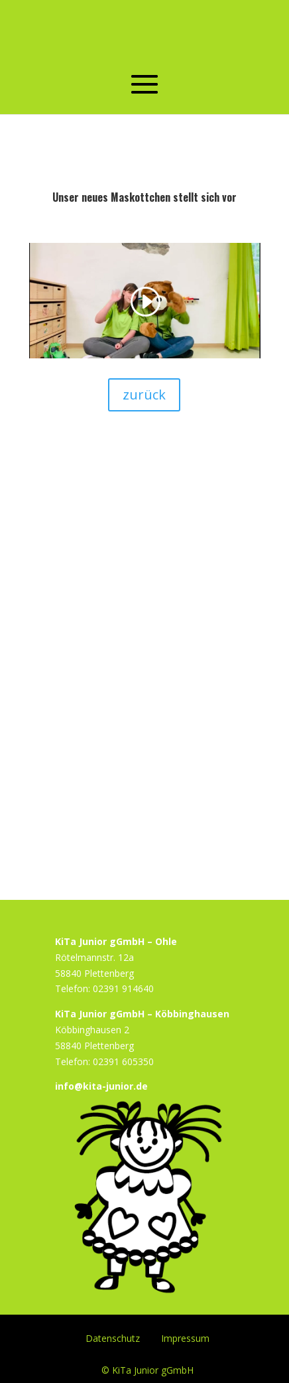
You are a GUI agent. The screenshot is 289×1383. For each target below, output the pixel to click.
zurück (144, 394)
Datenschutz (113, 1337)
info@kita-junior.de (101, 1086)
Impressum (185, 1337)
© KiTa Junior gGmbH (147, 1369)
